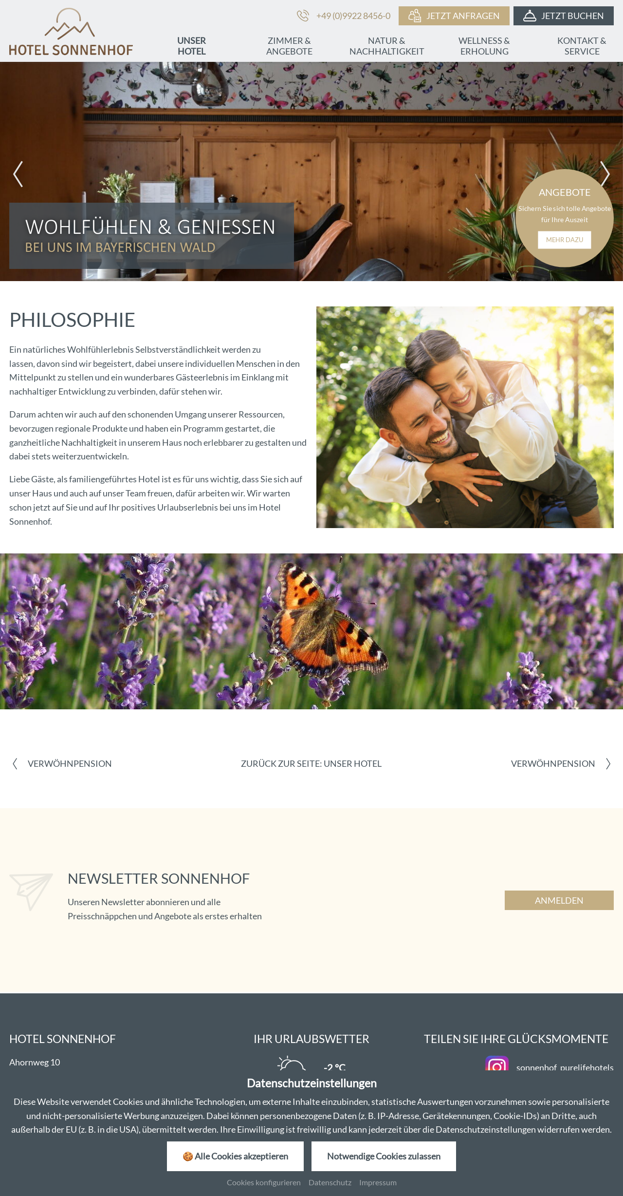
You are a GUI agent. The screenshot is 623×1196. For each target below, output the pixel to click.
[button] (18, 174)
